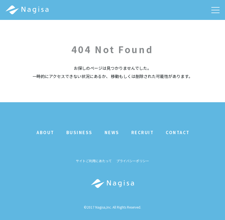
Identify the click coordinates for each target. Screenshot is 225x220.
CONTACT (178, 132)
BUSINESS (79, 132)
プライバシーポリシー (132, 161)
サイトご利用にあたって (94, 161)
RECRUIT (142, 132)
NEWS (112, 132)
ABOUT (45, 132)
